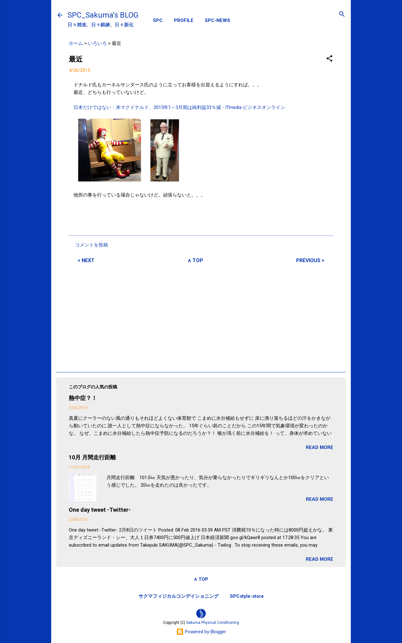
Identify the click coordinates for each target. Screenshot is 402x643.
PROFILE (183, 20)
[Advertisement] (201, 317)
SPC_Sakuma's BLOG (103, 15)
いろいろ (97, 43)
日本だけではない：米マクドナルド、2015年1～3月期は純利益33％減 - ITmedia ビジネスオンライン (179, 107)
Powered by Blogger (201, 632)
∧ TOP (195, 260)
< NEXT (86, 260)
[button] (329, 59)
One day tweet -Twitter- (100, 509)
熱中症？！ (83, 398)
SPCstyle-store (247, 596)
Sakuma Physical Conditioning (212, 622)
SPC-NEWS (217, 20)
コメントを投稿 (91, 245)
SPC (158, 20)
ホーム (76, 43)
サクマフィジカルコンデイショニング (179, 596)
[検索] (342, 15)
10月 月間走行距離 (92, 457)
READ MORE (319, 447)
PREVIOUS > (310, 260)
